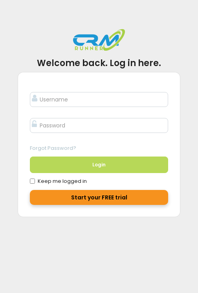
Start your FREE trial (99, 197)
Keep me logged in (58, 181)
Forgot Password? (53, 148)
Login (99, 164)
